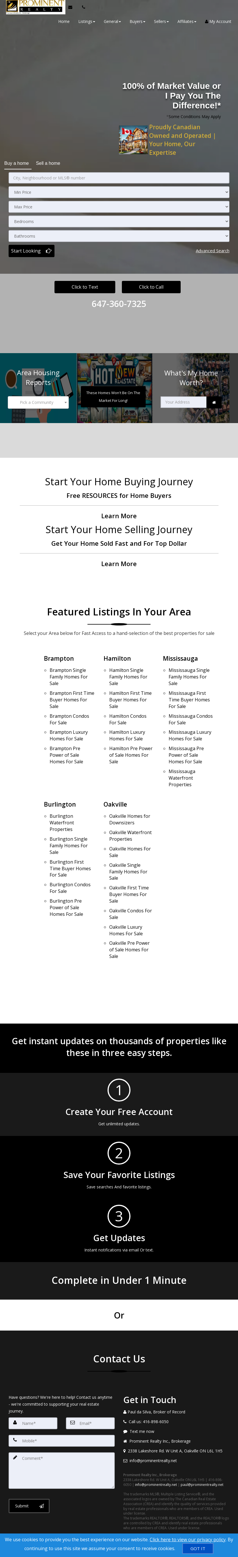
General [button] (110, 21)
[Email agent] (176, 1424)
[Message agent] (176, 1395)
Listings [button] (84, 21)
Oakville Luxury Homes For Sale (126, 897)
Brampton (59, 654)
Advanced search (212, 248)
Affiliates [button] (184, 21)
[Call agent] (80, 7)
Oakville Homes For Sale (130, 828)
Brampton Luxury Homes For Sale (69, 723)
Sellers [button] (159, 21)
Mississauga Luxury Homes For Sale (190, 723)
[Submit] (29, 1468)
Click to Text (85, 284)
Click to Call (151, 284)
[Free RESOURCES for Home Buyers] (119, 494)
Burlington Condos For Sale (70, 861)
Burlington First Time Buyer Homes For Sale (70, 844)
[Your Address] (184, 398)
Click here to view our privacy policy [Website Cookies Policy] (188, 1539)
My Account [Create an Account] (216, 21)
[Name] (33, 1387)
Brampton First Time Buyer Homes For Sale (72, 692)
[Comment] (62, 1433)
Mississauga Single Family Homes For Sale (189, 671)
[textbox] (38, 399)
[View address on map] (176, 1415)
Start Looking (26, 248)
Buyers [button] (135, 21)
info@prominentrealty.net (156, 1448)
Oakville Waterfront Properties (130, 814)
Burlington (60, 787)
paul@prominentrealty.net (202, 1448)
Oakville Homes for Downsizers (129, 800)
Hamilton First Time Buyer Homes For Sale (130, 692)
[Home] (33, 7)
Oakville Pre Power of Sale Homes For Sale (129, 914)
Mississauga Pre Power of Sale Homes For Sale (186, 740)
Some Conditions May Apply (195, 116)
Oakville (116, 787)
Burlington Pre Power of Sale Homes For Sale (66, 879)
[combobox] (38, 399)
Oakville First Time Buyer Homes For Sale (129, 866)
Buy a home (16, 161)
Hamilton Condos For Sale (128, 709)
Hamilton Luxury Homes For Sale (127, 723)
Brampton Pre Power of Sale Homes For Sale (66, 740)
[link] (214, 399)
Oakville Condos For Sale (130, 883)
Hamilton (118, 654)
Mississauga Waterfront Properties (182, 761)
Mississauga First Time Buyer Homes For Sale (189, 692)
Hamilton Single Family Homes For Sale (128, 671)
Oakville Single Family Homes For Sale (128, 845)
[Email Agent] (71, 7)
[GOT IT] (198, 1548)
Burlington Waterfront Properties (62, 803)
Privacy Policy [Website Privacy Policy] (173, 1527)
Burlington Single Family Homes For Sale (69, 824)
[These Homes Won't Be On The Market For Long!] (113, 393)
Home (62, 21)
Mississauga (181, 654)
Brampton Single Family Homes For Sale (69, 671)
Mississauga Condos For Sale (191, 709)
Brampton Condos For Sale (69, 709)
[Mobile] (62, 1404)
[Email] (90, 1387)
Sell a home (48, 161)
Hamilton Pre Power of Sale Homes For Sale (131, 740)
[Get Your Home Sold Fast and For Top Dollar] (119, 541)
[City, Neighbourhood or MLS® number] (119, 175)
